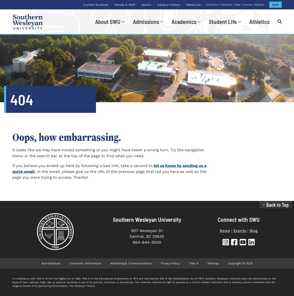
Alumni (146, 4)
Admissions (146, 21)
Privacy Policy (170, 263)
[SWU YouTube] (243, 242)
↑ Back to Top (276, 205)
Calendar (227, 4)
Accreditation (50, 263)
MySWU (260, 4)
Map (238, 4)
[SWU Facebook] (234, 242)
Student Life (223, 21)
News (225, 230)
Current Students (95, 4)
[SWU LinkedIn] (251, 242)
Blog (254, 230)
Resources (193, 4)
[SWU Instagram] (226, 242)
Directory (212, 4)
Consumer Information (85, 263)
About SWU (107, 21)
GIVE (275, 4)
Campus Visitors (168, 4)
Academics (184, 21)
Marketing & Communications (131, 263)
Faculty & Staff (124, 4)
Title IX (193, 263)
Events (240, 230)
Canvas (247, 4)
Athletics (259, 21)
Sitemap (213, 263)
